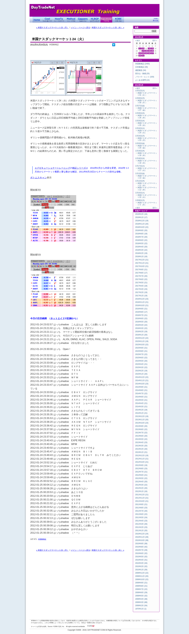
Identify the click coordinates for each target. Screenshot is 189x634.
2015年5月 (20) (141, 361)
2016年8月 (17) (141, 312)
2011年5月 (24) (141, 517)
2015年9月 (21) (141, 348)
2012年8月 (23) (141, 468)
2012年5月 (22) (141, 478)
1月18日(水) (140, 158)
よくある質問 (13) (142, 80)
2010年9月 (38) (141, 544)
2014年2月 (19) (141, 410)
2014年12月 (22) (141, 377)
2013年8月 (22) (141, 429)
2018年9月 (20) (141, 230)
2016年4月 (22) (141, 325)
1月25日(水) (140, 121)
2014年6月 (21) (141, 397)
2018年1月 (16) (141, 256)
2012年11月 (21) (141, 459)
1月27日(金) (140, 106)
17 (143, 51)
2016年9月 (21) (141, 309)
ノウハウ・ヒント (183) (144, 77)
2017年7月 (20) (141, 276)
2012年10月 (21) (141, 462)
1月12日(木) (140, 181)
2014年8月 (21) (141, 390)
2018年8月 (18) (141, 234)
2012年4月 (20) (141, 482)
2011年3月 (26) (141, 524)
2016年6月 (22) (141, 318)
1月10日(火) (140, 193)
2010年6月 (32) (141, 553)
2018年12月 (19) (141, 221)
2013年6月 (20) (141, 436)
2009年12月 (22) (141, 573)
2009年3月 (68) (141, 602)
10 (143, 48)
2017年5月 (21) (141, 283)
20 (152, 51)
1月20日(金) (140, 143)
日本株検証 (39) (141, 67)
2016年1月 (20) (141, 335)
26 (149, 53)
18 (146, 51)
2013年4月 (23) (141, 442)
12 (149, 48)
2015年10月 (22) (141, 345)
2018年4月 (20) (141, 247)
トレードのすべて (59, 20)
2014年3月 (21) (141, 407)
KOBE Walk (118, 20)
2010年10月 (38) (141, 540)
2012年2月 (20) (141, 488)
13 (152, 48)
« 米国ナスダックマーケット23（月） (52, 27)
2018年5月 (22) (141, 243)
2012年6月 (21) (141, 475)
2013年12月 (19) (141, 416)
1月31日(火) (140, 91)
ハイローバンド (94, 20)
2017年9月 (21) (141, 270)
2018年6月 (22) (141, 240)
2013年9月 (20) (141, 426)
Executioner (106, 20)
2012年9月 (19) (141, 465)
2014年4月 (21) (141, 403)
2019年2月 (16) (141, 214)
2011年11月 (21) (141, 498)
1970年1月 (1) (140, 609)
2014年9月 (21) (141, 387)
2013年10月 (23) (141, 423)
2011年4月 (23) (141, 521)
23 (140, 53)
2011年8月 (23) (141, 508)
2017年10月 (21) (141, 266)
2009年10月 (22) (141, 579)
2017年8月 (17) (141, 273)
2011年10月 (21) (141, 501)
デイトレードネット (36, 20)
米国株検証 (42, 539)
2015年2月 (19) (141, 371)
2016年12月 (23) (141, 299)
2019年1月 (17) (141, 217)
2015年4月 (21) (141, 364)
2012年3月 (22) (141, 485)
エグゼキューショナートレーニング (52, 168)
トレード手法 (71, 20)
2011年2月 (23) (141, 527)
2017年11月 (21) (141, 263)
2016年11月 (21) (141, 302)
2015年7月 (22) (141, 354)
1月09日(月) (140, 200)
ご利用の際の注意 (155, 19)
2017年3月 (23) (141, 289)
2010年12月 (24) (141, 534)
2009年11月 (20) (141, 576)
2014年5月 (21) (141, 400)
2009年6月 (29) (141, 592)
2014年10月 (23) (141, 384)
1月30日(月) (140, 98)
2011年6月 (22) (141, 514)
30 (140, 55)
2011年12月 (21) (141, 495)
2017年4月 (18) (141, 286)
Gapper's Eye (83, 20)
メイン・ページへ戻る (80, 27)
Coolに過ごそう (47, 20)
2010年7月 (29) (141, 550)
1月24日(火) (140, 128)
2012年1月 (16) (141, 491)
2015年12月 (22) (141, 338)
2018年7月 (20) (141, 237)
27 (152, 53)
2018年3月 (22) (141, 250)
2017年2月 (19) (141, 292)
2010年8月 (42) (141, 547)
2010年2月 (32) (141, 566)
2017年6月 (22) (141, 279)
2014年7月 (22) (141, 393)
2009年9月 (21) (141, 583)
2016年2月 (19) (141, 331)
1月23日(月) (140, 136)
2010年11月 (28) (141, 537)
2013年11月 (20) (141, 420)
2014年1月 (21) (141, 413)
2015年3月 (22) (141, 367)
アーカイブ (142, 211)
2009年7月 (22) (141, 589)
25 (146, 53)
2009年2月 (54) (141, 605)
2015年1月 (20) (141, 374)
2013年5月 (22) (141, 439)
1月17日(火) (140, 166)
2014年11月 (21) (141, 380)
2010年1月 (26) (141, 570)
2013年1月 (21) (141, 452)
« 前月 (137, 40)
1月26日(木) (140, 113)
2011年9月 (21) (141, 504)
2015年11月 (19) (141, 341)
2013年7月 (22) (141, 433)
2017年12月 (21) (141, 260)
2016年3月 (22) (141, 328)
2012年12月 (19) (141, 455)
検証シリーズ (79, 168)
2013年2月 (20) (141, 449)
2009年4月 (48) (141, 599)
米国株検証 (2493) (142, 64)
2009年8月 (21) (141, 586)
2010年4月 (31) (141, 560)
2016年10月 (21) (141, 305)
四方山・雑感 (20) (142, 74)
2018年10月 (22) (141, 227)
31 (143, 55)
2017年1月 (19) (141, 296)
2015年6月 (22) (141, 358)
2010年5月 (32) (141, 557)
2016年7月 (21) (141, 315)
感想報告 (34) (140, 70)
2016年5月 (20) (141, 322)
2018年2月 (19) (141, 253)
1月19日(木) (140, 151)
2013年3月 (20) (141, 446)
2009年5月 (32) (141, 596)
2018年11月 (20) (141, 224)
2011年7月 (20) (141, 511)
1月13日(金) (140, 173)
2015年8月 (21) (141, 351)
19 (149, 51)
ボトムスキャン (38, 177)
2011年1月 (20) (141, 530)
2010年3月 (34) (141, 563)
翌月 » (154, 40)
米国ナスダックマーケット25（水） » (108, 27)
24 (143, 53)
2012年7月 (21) (141, 472)
